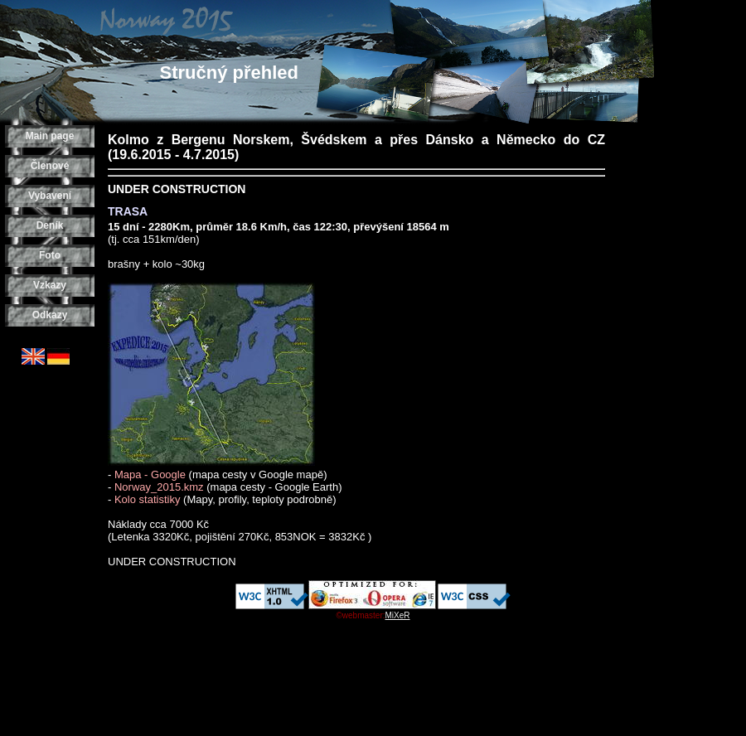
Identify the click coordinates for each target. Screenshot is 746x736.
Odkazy (50, 315)
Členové (50, 166)
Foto (50, 255)
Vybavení (49, 195)
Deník (50, 225)
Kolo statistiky (147, 499)
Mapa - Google (150, 474)
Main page (50, 136)
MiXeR (397, 615)
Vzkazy (49, 285)
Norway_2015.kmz (159, 487)
